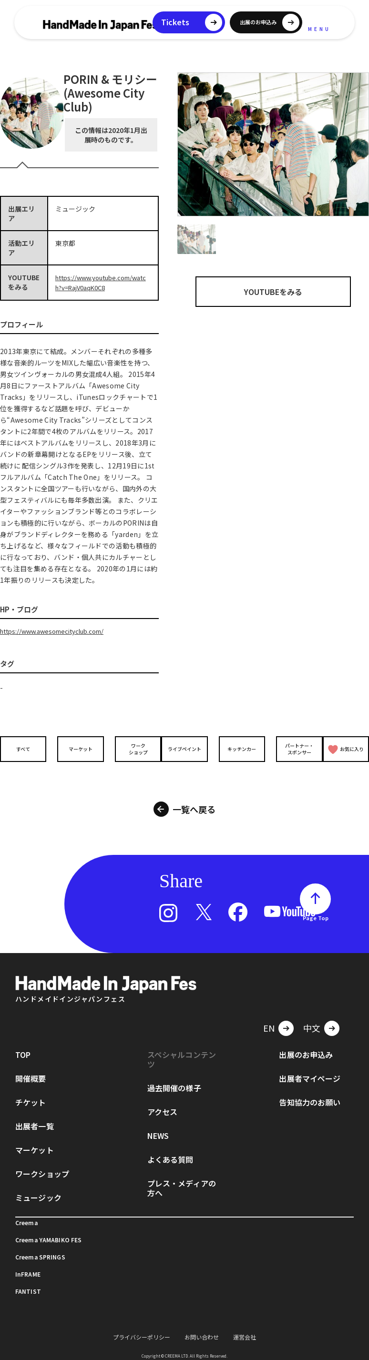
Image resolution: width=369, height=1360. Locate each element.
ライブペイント (184, 747)
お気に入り (346, 747)
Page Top (315, 905)
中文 (311, 1015)
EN (269, 1015)
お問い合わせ (201, 1324)
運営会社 (244, 1324)
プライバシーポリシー (141, 1324)
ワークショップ (131, 748)
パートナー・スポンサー (291, 748)
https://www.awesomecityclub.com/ (57, 630)
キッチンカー (238, 747)
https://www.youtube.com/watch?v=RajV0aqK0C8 (102, 282)
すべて (24, 747)
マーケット (77, 747)
